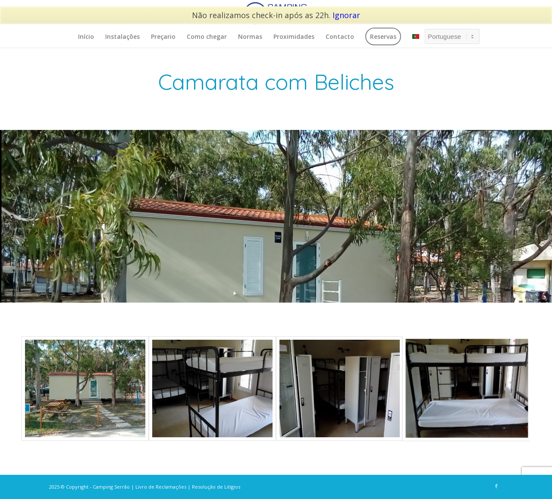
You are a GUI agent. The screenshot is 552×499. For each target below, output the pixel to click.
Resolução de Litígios (216, 486)
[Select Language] (452, 36)
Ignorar (346, 15)
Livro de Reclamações (160, 486)
